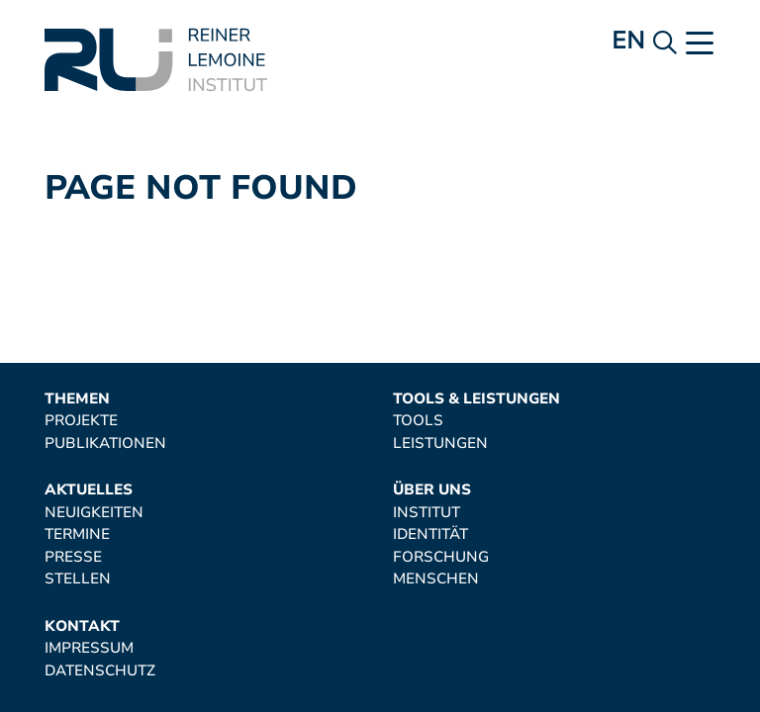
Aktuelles (89, 490)
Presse (73, 557)
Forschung (441, 557)
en (628, 40)
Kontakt (82, 626)
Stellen (78, 579)
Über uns (432, 490)
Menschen (436, 579)
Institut (426, 512)
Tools (418, 420)
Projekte (81, 420)
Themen (77, 399)
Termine (77, 534)
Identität (430, 534)
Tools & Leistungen (476, 399)
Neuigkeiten (94, 512)
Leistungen (440, 443)
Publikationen (105, 443)
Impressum (89, 648)
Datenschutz (100, 671)
